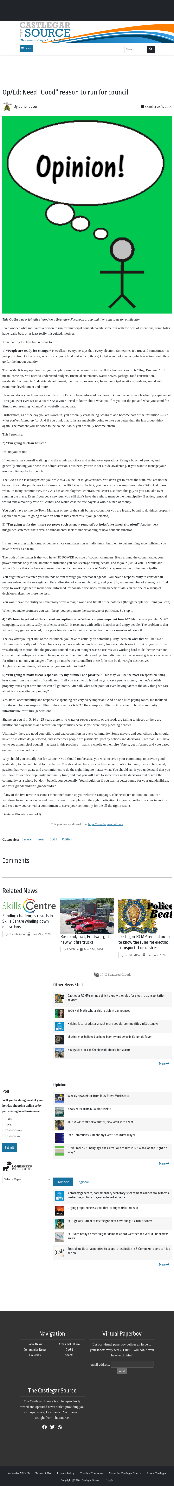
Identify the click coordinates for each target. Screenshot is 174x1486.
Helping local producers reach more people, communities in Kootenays (113, 1024)
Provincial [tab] (63, 1182)
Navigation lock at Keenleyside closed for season (99, 1050)
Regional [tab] (82, 1182)
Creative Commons (91, 1473)
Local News (35, 1344)
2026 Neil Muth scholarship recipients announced (99, 1010)
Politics (67, 839)
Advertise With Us (19, 1473)
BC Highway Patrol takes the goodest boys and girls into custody (110, 1221)
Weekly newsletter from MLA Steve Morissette (98, 1096)
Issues (41, 839)
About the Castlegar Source (124, 1473)
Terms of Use (43, 1473)
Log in (109, 1480)
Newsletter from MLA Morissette (89, 1109)
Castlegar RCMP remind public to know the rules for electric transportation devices (144, 942)
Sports (69, 1355)
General (27, 839)
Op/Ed (53, 839)
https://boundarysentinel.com (105, 824)
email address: (100, 1364)
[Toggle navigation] (26, 48)
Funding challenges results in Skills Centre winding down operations (27, 921)
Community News (35, 1350)
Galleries (35, 1355)
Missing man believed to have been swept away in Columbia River (110, 1037)
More (164, 1063)
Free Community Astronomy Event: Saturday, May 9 (101, 1135)
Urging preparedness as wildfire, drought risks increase (103, 1208)
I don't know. (15, 1130)
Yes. (9, 1118)
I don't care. (14, 1136)
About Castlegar (156, 1473)
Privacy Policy (65, 1473)
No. (9, 1124)
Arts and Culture (69, 1344)
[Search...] (136, 49)
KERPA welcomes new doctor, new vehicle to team (100, 1122)
